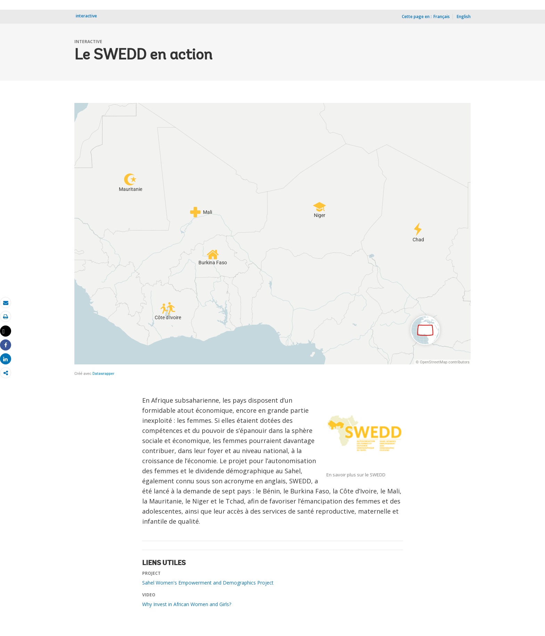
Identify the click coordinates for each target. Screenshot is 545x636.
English (464, 16)
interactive (86, 16)
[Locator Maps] (272, 239)
